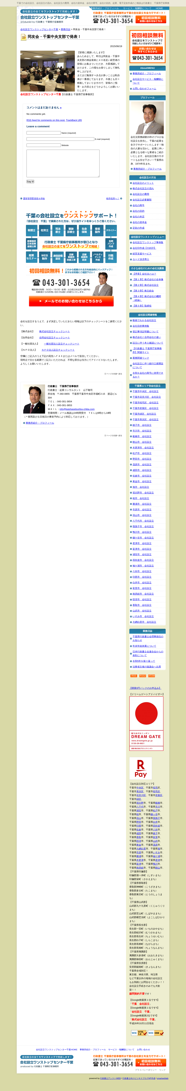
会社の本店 (138, 216)
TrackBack (74, 120)
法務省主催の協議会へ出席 (147, 666)
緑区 (138, 799)
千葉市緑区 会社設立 (144, 413)
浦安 (138, 810)
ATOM (151, 676)
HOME (159, 8)
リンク (162, 1070)
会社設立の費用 (141, 194)
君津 (157, 860)
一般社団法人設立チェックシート (61, 349)
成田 (138, 833)
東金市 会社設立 (142, 481)
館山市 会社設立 (142, 442)
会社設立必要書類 (142, 199)
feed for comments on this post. (46, 120)
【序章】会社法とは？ (144, 273)
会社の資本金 (140, 222)
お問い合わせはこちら (151, 19)
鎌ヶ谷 (154, 814)
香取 (138, 837)
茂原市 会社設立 (142, 464)
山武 (155, 841)
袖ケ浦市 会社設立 (143, 565)
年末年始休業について (144, 646)
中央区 (139, 787)
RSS (134, 676)
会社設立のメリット (143, 183)
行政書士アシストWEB (110, 1078)
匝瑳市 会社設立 (142, 599)
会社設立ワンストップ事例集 (148, 242)
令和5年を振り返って (144, 661)
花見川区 (141, 795)
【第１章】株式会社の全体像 (148, 279)
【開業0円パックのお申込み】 (145, 688)
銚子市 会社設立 (142, 425)
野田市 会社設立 (142, 459)
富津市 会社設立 (142, 549)
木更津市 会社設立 (143, 447)
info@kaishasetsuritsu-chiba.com (77, 414)
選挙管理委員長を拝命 (34, 204)
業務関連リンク (141, 358)
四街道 (156, 825)
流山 (138, 818)
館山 (157, 867)
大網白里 (141, 848)
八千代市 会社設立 (143, 520)
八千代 (139, 806)
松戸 (155, 810)
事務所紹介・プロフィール (104, 8)
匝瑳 (138, 841)
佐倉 (138, 829)
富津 (138, 864)
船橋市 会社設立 (142, 436)
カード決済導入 (141, 259)
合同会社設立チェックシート (54, 343)
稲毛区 (156, 791)
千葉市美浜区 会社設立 (146, 419)
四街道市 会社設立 (143, 560)
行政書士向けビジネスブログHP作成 (138, 1078)
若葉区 (158, 795)
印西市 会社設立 (142, 577)
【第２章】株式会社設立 (146, 285)
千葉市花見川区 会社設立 (147, 397)
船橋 (157, 802)
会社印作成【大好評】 (144, 248)
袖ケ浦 (156, 856)
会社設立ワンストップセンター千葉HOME (56, 1049)
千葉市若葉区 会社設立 (146, 408)
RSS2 (143, 676)
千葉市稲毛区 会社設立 (146, 402)
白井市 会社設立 (142, 582)
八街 (155, 829)
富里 (155, 837)
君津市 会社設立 (142, 543)
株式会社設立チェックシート (54, 336)
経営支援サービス (142, 253)
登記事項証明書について (146, 331)
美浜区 (139, 791)
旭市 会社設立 (141, 487)
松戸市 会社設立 (142, 453)
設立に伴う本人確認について (148, 342)
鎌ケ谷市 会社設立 (143, 537)
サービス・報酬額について (137, 8)
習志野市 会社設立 (143, 492)
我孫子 (156, 818)
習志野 (139, 802)
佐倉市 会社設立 (142, 475)
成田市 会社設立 (142, 470)
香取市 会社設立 (142, 605)
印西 (138, 825)
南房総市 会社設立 (143, 593)
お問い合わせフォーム (144, 88)
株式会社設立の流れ (143, 188)
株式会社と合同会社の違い (147, 337)
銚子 (155, 833)
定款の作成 (138, 227)
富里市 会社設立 (142, 588)
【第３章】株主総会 (143, 290)
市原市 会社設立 (142, 509)
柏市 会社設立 (141, 498)
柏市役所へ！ (112, 204)
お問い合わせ (143, 1049)
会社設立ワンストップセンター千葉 (49, 15)
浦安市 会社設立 (142, 554)
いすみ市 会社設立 (143, 616)
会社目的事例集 (141, 326)
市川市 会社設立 (142, 430)
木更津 (139, 860)
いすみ (156, 852)
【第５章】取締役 (142, 305)
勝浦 (138, 856)
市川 (157, 806)
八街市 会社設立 (142, 571)
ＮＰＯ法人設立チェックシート (58, 355)
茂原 (155, 844)
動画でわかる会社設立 (144, 320)
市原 (138, 852)
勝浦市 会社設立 (142, 504)
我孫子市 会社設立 (143, 526)
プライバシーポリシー (146, 1070)
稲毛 (155, 787)
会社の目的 (138, 211)
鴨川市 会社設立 (142, 532)
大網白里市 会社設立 (144, 622)
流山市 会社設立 (142, 515)
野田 (138, 822)
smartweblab (162, 1078)
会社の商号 (138, 205)
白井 (155, 822)
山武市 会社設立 (142, 610)
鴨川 (155, 864)
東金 (138, 844)
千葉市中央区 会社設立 (146, 391)
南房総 (139, 867)
